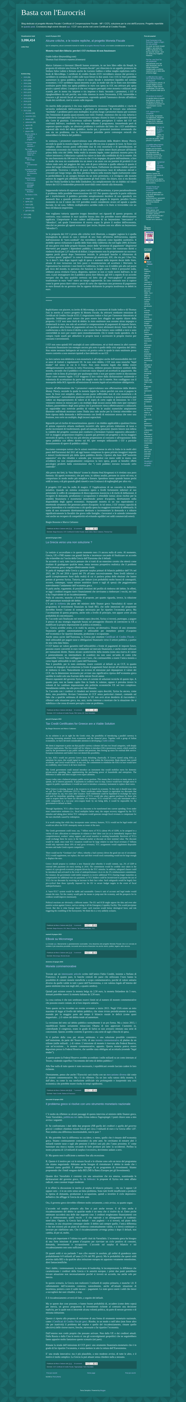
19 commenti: (78, 1363)
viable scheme (108, 741)
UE (83, 713)
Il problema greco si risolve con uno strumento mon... (31, 172)
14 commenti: (78, 710)
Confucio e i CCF (152, 208)
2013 (25, 217)
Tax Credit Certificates (84, 928)
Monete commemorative (61, 966)
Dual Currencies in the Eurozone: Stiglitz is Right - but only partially (155, 42)
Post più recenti (51, 1373)
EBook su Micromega (59, 939)
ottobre (28, 119)
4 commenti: (78, 925)
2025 (25, 80)
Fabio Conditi (57, 1093)
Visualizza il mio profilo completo (148, 463)
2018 (25, 101)
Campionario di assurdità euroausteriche (161, 165)
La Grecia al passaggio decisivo (29, 185)
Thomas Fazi (108, 532)
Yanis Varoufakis (90, 713)
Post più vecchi (130, 1373)
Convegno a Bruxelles (29, 191)
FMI (75, 713)
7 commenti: (78, 1090)
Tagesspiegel (78, 1367)
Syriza (79, 713)
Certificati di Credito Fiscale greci (70, 1321)
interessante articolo (71, 974)
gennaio (28, 211)
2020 (25, 95)
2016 (25, 107)
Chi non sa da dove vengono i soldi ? (160, 130)
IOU (65, 928)
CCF (65, 532)
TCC (93, 928)
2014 (25, 214)
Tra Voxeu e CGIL (31, 195)
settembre (29, 122)
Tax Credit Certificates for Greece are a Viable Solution (80, 723)
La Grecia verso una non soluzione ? (69, 542)
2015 (25, 111)
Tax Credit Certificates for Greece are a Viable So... (31, 152)
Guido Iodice (89, 532)
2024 (25, 83)
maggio (28, 199)
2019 (25, 98)
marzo (27, 204)
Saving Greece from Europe (30, 179)
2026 (25, 77)
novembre (29, 116)
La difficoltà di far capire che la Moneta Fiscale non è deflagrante (155, 79)
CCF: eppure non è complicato (152, 112)
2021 (25, 92)
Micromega (56, 956)
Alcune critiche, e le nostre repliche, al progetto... (31, 137)
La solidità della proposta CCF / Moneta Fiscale (154, 145)
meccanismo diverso (116, 1074)
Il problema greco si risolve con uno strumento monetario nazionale (88, 1104)
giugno (27, 131)
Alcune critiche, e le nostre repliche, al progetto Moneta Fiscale (85, 40)
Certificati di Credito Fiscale (75, 532)
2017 (25, 104)
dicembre (28, 113)
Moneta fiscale (65, 956)
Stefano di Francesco (68, 1093)
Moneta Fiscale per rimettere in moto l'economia (152, 189)
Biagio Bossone (58, 532)
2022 (25, 89)
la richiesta (60, 603)
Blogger (102, 1390)
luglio (27, 128)
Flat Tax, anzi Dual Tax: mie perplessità (154, 60)
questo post (29, 26)
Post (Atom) (57, 1377)
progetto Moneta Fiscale (96, 46)
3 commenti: (78, 952)
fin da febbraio (87, 1179)
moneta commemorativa (107, 1040)
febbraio (28, 208)
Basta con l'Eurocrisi (53, 12)
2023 (25, 86)
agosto (27, 125)
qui (68, 26)
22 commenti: (78, 528)
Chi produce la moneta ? (154, 96)
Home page (91, 1373)
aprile (27, 202)
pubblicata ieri (71, 1117)
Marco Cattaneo (98, 532)
